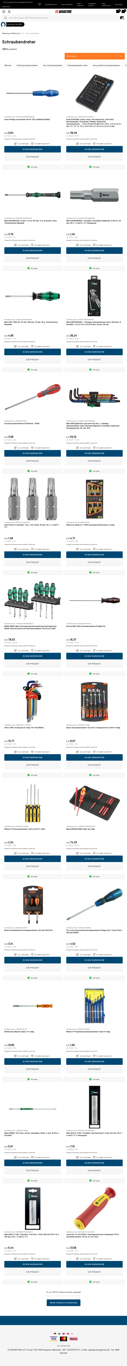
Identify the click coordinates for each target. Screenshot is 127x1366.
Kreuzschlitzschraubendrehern (106, 65)
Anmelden (119, 4)
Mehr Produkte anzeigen (63, 1302)
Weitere (7, 65)
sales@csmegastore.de (98, 1349)
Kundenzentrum (51, 4)
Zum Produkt (32, 157)
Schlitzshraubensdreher (27, 65)
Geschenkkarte (67, 4)
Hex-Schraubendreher (52, 65)
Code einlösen (80, 4)
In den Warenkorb (32, 149)
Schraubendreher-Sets (77, 65)
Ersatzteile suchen (92, 4)
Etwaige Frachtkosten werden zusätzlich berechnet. (19, 139)
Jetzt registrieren (106, 4)
